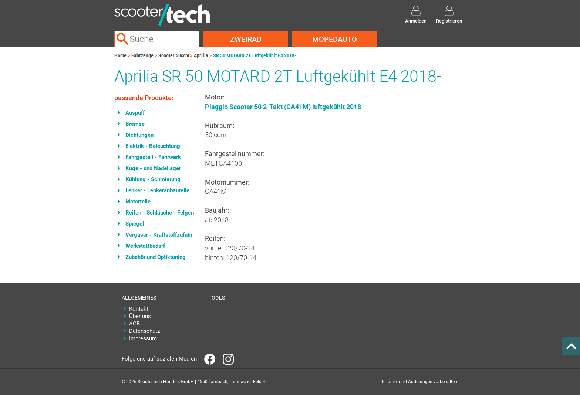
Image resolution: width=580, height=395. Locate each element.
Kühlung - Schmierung (153, 179)
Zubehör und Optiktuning (155, 257)
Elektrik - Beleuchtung (152, 146)
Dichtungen (139, 135)
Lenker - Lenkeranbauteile (157, 190)
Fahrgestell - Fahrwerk (153, 157)
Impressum (143, 338)
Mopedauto (334, 39)
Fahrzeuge (142, 55)
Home (120, 55)
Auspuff (135, 112)
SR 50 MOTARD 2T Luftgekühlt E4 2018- (254, 55)
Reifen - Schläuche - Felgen (159, 212)
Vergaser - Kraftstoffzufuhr (158, 235)
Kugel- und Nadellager (153, 168)
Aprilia (201, 55)
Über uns (140, 316)
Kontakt (138, 308)
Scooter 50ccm (173, 55)
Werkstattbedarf (145, 246)
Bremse (135, 124)
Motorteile (138, 201)
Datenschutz (144, 331)
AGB (134, 323)
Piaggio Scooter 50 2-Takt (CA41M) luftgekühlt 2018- (284, 107)
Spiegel (134, 223)
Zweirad (246, 39)
